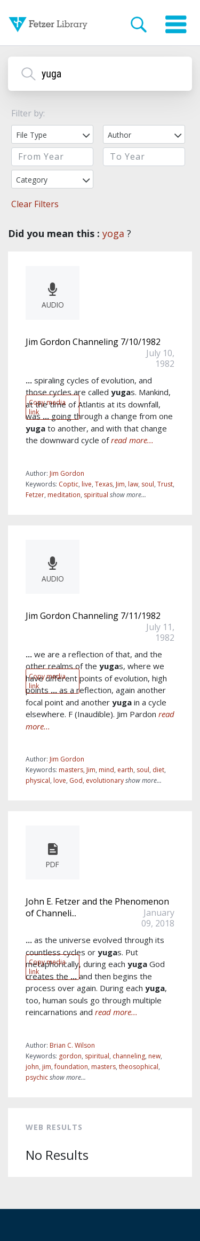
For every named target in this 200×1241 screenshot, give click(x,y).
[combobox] (52, 134)
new (154, 1056)
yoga (113, 233)
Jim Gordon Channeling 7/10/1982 (93, 342)
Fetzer (35, 494)
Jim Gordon (67, 473)
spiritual (96, 494)
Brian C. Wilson (72, 1045)
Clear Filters (35, 204)
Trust (165, 484)
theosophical (138, 1066)
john (32, 1066)
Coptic (68, 484)
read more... (132, 440)
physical (38, 780)
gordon (70, 1056)
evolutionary (105, 780)
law (133, 484)
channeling (129, 1056)
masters (71, 769)
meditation (64, 494)
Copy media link (47, 407)
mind (106, 769)
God (76, 780)
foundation (71, 1066)
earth (125, 769)
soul (147, 484)
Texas (104, 484)
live (87, 484)
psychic (37, 1077)
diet (158, 769)
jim (46, 1066)
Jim (120, 484)
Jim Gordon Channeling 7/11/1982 (93, 616)
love (59, 780)
